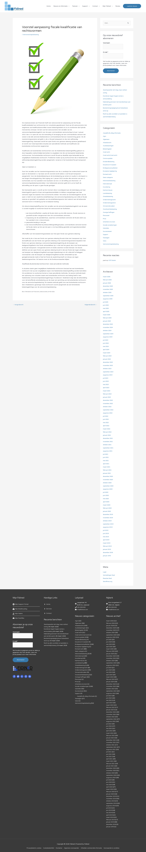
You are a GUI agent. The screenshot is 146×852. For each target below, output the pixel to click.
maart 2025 (107, 315)
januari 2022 (107, 435)
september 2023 (108, 372)
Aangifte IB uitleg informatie (112, 133)
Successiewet (107, 231)
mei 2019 (106, 537)
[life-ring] (20, 604)
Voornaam (106, 44)
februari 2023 (107, 394)
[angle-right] (47, 604)
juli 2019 (106, 530)
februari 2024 (107, 356)
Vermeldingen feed (109, 575)
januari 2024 (107, 359)
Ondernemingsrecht (109, 200)
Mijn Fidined (107, 7)
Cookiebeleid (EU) (47, 847)
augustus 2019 (108, 527)
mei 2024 (106, 346)
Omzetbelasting (108, 196)
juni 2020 (106, 495)
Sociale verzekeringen (110, 225)
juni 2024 (106, 343)
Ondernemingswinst (109, 203)
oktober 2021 (107, 445)
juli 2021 (106, 454)
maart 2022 (107, 429)
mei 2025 (106, 308)
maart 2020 (107, 505)
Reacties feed (107, 578)
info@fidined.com (83, 610)
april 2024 (106, 350)
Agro (104, 136)
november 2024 (108, 327)
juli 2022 (106, 416)
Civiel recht (106, 152)
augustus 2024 (108, 337)
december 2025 (108, 286)
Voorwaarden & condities (114, 847)
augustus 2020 (108, 489)
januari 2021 (107, 473)
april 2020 (106, 502)
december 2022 (108, 400)
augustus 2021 (108, 451)
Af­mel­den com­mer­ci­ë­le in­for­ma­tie (92, 847)
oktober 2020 (107, 483)
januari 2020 (107, 511)
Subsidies (106, 228)
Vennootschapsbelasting (31, 36)
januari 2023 (107, 397)
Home (48, 7)
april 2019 (106, 540)
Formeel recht (107, 174)
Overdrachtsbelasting (110, 209)
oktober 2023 (107, 369)
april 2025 (106, 312)
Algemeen (106, 139)
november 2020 (108, 480)
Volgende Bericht (90, 306)
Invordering (107, 187)
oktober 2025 (107, 293)
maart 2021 (107, 467)
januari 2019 (107, 549)
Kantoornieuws (108, 190)
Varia (104, 241)
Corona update (108, 158)
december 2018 (108, 553)
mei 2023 (106, 385)
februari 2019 (107, 546)
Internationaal (107, 184)
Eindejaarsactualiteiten (110, 168)
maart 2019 (107, 543)
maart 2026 (107, 277)
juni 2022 (106, 419)
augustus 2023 (108, 375)
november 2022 (108, 404)
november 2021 (108, 442)
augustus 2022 (108, 413)
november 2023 (108, 366)
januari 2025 (107, 321)
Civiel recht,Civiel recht (110, 155)
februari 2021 (107, 470)
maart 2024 (107, 353)
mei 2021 (106, 461)
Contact (95, 7)
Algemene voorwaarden (71, 847)
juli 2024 (106, 340)
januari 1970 (107, 556)
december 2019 (108, 514)
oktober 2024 (107, 331)
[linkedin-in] (30, 675)
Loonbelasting (108, 193)
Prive (104, 219)
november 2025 (108, 289)
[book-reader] (20, 609)
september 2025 (108, 296)
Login (105, 572)
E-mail (105, 53)
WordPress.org (108, 582)
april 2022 (106, 426)
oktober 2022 (107, 407)
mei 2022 (106, 423)
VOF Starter (112, 260)
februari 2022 (107, 432)
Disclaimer (58, 847)
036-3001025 (82, 607)
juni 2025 (106, 305)
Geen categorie (108, 177)
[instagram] (26, 675)
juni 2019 (106, 534)
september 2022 (108, 410)
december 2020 (108, 476)
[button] (132, 7)
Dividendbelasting (109, 162)
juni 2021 (106, 457)
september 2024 (108, 334)
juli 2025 (106, 302)
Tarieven (75, 7)
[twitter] (18, 675)
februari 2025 (107, 318)
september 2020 (108, 486)
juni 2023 (106, 381)
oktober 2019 (107, 521)
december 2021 (108, 438)
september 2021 (108, 448)
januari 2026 (107, 283)
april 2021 (106, 464)
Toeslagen (106, 238)
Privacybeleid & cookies (31, 847)
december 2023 (108, 362)
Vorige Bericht (18, 306)
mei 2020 (106, 499)
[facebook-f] (14, 675)
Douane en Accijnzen (110, 165)
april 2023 (106, 388)
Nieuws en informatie (60, 7)
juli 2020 (106, 492)
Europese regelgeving (110, 171)
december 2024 (108, 324)
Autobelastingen (108, 146)
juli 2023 (106, 378)
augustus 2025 (108, 299)
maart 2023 (107, 391)
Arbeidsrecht (107, 143)
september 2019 (108, 524)
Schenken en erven (109, 222)
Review (117, 7)
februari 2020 (107, 508)
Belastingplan (107, 149)
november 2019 (108, 518)
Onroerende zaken (109, 206)
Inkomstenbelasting (109, 181)
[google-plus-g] (22, 675)
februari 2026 (107, 280)
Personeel (106, 216)
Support (85, 7)
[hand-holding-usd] (18, 614)
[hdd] (18, 618)
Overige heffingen (109, 212)
